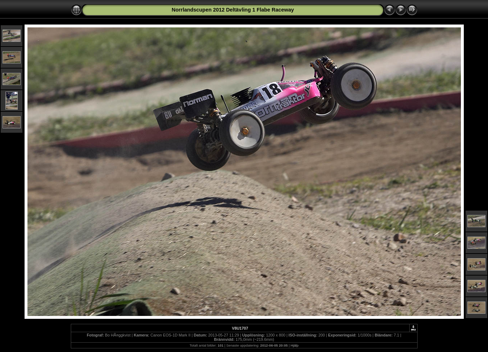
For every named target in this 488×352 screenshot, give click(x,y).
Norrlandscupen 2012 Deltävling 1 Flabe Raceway (233, 10)
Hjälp (294, 345)
